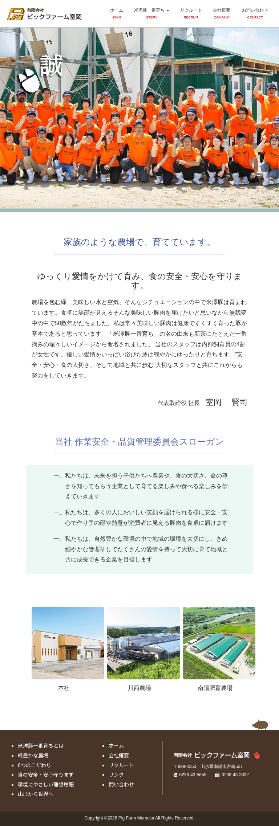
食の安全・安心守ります (46, 774)
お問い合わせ (255, 14)
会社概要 (221, 14)
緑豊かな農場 (33, 755)
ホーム (116, 14)
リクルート (191, 14)
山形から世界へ (35, 793)
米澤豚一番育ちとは (41, 745)
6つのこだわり (34, 765)
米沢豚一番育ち (151, 14)
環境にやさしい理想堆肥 (46, 784)
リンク (116, 774)
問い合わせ (121, 784)
